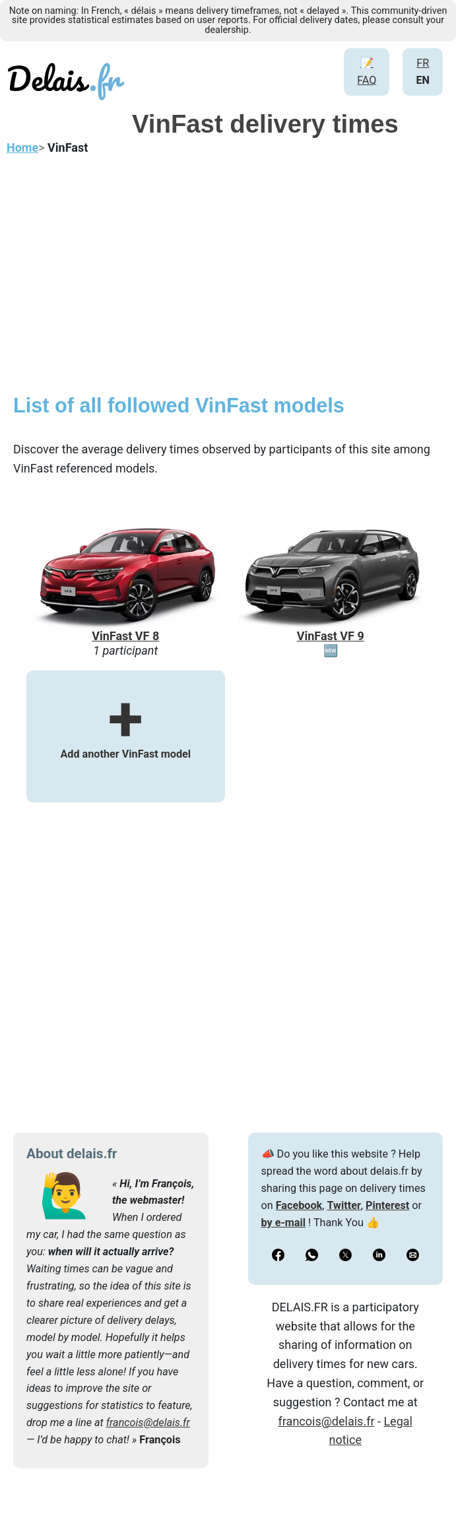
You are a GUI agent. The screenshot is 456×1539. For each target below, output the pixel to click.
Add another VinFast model (125, 735)
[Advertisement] (228, 281)
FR (422, 63)
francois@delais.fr (148, 1422)
